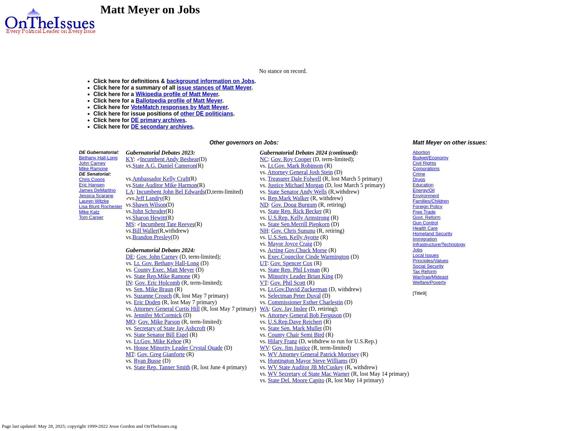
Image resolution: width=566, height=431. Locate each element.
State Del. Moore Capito (296, 380)
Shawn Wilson (149, 205)
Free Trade (424, 212)
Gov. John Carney (157, 257)
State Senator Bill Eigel (161, 335)
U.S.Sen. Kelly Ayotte (293, 237)
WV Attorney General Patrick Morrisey (313, 354)
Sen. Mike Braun (153, 289)
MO (130, 322)
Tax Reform (424, 271)
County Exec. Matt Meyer (164, 270)
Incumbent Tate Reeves (167, 224)
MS (130, 224)
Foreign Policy (427, 206)
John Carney (92, 163)
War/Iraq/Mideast (430, 277)
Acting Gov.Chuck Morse (297, 250)
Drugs (419, 179)
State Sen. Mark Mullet (295, 328)
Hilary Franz (282, 341)
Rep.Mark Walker (288, 198)
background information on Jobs (210, 81)
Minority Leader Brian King (300, 276)
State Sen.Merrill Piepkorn (299, 224)
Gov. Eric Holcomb (157, 283)
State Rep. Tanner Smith (162, 367)
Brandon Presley (151, 237)
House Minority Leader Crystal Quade (178, 348)
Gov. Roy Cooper (291, 159)
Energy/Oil (424, 190)
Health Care (425, 228)
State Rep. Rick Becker (295, 211)
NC (264, 159)
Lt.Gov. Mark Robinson (295, 166)
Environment (426, 195)
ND (264, 205)
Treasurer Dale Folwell (294, 179)
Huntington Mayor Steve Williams (308, 361)
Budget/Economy (430, 157)
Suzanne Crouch (153, 296)
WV (264, 348)
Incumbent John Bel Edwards (170, 192)
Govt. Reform (426, 217)
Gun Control (425, 222)
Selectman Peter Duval (294, 296)
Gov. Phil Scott (287, 283)
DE (130, 257)
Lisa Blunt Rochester (100, 206)
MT (130, 354)
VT (263, 283)
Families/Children (431, 201)
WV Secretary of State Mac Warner (309, 374)
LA (130, 192)
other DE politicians (206, 114)
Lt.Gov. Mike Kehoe (158, 341)
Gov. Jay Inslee (289, 309)
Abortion (421, 152)
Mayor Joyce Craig (290, 244)
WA (264, 309)
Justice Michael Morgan (295, 185)
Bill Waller (145, 231)
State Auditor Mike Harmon (164, 185)
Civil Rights (424, 163)
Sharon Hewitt (149, 218)
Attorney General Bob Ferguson (304, 315)
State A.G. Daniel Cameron (164, 166)
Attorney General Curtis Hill (167, 309)
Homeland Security (432, 233)
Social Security (428, 266)
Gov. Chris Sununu (293, 231)
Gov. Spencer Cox (291, 263)
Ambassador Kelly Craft (160, 179)
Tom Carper (91, 217)
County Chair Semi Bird (296, 335)
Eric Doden (147, 302)
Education (423, 185)
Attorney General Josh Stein (300, 172)
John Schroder (149, 211)
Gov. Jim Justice (291, 348)
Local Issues (426, 255)
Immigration (425, 239)
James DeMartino (97, 190)
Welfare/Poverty (429, 282)
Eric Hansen (92, 185)
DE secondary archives (162, 127)
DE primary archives (158, 120)
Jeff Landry (149, 198)
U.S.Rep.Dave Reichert (295, 322)
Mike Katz (89, 212)
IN (129, 283)
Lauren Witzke (94, 201)
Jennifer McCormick (158, 315)
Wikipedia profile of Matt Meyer (177, 94)
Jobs (417, 250)
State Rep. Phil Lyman (294, 270)
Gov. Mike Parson (159, 322)
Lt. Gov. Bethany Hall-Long (166, 263)
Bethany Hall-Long (98, 157)
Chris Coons (92, 179)
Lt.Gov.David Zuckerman (297, 289)
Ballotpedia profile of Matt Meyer (179, 101)
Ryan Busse (147, 361)
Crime (419, 174)
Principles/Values (430, 260)
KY (130, 159)
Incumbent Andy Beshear (169, 159)
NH (264, 231)
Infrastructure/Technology (439, 244)
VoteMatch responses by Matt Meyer (179, 107)
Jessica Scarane (96, 195)
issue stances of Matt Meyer (214, 88)
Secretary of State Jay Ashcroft (169, 328)
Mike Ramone (93, 168)
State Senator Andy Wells (297, 192)
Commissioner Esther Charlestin (305, 302)
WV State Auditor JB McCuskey (305, 367)
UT (263, 263)
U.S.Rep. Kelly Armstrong (298, 218)
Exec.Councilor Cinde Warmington (308, 257)
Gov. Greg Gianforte (161, 354)
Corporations (426, 168)
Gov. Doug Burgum (294, 205)
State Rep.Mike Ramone (162, 276)
